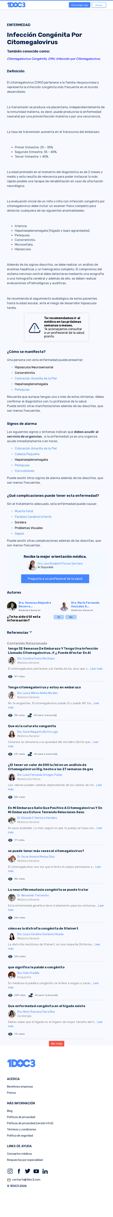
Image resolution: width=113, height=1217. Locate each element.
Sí (59, 617)
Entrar (99, 5)
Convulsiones (24, 471)
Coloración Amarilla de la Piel (36, 378)
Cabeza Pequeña (27, 454)
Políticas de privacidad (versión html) (30, 1123)
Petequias (22, 389)
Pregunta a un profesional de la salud (55, 579)
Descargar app (79, 5)
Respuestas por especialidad (25, 1160)
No (71, 617)
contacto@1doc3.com (23, 1180)
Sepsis (19, 533)
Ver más (56, 1043)
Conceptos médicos (19, 1153)
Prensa (11, 1092)
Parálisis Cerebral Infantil (33, 517)
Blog (9, 1111)
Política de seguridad (20, 1135)
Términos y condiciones (21, 1129)
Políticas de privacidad (21, 1117)
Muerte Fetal (24, 511)
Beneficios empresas (20, 1086)
